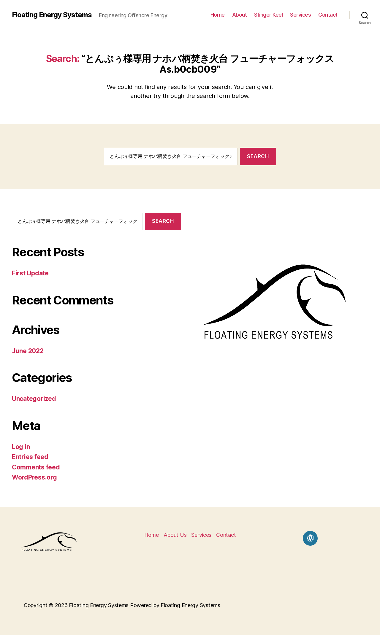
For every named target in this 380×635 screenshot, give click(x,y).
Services (300, 15)
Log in (21, 446)
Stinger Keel (268, 15)
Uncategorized (34, 398)
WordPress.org (34, 477)
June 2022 (28, 351)
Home (217, 15)
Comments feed (36, 467)
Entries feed (30, 457)
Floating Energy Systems (52, 14)
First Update (30, 273)
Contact (328, 15)
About (239, 15)
